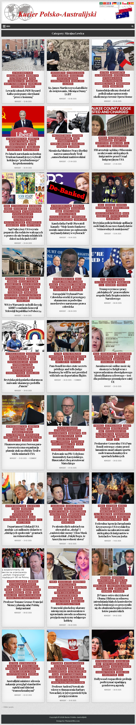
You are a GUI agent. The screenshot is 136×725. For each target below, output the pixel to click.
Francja (8, 589)
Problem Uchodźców (122, 514)
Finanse (101, 506)
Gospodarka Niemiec (63, 138)
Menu (8, 26)
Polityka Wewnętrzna (117, 138)
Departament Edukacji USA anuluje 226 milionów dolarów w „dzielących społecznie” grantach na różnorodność (23, 531)
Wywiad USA (121, 285)
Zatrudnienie (74, 146)
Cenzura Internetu (108, 354)
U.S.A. (126, 143)
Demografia (110, 205)
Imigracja (103, 138)
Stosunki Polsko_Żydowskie (74, 677)
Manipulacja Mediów (31, 287)
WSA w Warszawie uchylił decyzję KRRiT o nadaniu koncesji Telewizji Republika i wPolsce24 (23, 308)
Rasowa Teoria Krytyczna (60, 287)
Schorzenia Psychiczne (60, 81)
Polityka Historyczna (18, 78)
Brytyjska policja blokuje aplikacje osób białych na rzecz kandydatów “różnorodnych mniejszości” (113, 226)
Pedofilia (33, 362)
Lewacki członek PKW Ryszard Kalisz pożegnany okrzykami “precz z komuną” (23, 94)
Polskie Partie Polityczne (67, 439)
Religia (106, 86)
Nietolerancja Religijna (112, 78)
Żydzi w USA (75, 362)
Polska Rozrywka (15, 292)
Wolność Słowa (68, 522)
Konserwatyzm (32, 75)
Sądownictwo (34, 298)
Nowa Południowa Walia (112, 81)
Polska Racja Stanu (16, 81)
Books (6, 206)
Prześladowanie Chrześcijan (61, 219)
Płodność (78, 598)
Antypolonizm (57, 663)
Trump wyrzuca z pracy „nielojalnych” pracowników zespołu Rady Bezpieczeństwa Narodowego (113, 293)
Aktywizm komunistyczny (22, 73)
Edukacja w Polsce (59, 669)
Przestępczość (102, 143)
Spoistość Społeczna (119, 216)
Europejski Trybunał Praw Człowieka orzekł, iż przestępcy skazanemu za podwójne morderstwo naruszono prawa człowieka (68, 300)
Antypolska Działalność (15, 278)
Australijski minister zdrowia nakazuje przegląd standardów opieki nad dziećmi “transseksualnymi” (23, 685)
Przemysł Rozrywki (101, 666)
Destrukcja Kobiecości (15, 354)
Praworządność (123, 83)
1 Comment (77, 380)
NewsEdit (18, 101)
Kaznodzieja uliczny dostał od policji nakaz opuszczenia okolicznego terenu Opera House (113, 93)
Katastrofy (105, 508)
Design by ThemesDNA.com (68, 721)
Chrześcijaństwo (58, 73)
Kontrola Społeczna (18, 144)
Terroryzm (27, 440)
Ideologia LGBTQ (76, 75)
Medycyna (31, 356)
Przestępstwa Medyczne (22, 370)
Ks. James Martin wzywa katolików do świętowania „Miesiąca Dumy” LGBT (68, 91)
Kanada (33, 141)
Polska (32, 78)
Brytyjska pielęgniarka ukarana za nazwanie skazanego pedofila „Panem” (23, 383)
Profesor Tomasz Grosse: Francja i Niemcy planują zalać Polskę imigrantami (23, 605)
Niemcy (76, 138)
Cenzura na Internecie (103, 356)
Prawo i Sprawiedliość (60, 441)
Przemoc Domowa (11, 437)
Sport (109, 439)
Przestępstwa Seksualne (67, 78)
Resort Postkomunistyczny (16, 84)
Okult (33, 359)
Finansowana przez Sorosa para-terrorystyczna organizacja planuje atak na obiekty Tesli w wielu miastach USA (23, 448)
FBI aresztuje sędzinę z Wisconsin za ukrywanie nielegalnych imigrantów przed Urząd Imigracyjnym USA (113, 154)
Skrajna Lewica (35, 84)
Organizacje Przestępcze (23, 217)
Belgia (96, 354)
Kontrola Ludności (121, 75)
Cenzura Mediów (33, 278)
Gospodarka (77, 135)
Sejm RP (80, 444)
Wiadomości (29, 86)
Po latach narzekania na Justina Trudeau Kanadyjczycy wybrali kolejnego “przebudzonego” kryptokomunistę (23, 158)
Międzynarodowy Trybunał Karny (72, 284)
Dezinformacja (35, 206)
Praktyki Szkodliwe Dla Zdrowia (67, 593)
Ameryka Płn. (33, 139)
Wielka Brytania (113, 219)
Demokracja (121, 205)
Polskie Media (31, 81)
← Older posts (7, 707)
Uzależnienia (68, 84)
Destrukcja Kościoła (75, 73)
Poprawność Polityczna (104, 83)
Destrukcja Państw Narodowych (67, 430)
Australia (104, 72)
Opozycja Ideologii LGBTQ (22, 214)
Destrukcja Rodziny (60, 75)
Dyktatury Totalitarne (19, 141)
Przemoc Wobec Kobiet (105, 436)
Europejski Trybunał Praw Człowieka (67, 282)
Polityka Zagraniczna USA (105, 282)
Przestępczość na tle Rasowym (108, 213)
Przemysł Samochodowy (60, 144)
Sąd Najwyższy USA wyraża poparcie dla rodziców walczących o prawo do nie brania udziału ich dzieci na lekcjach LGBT (23, 233)
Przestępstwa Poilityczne (29, 295)
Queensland (33, 674)
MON (84, 433)
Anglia (101, 205)
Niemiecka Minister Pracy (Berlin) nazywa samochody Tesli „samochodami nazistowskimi (68, 154)
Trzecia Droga (17, 86)
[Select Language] (109, 6)
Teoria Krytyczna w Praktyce (109, 519)
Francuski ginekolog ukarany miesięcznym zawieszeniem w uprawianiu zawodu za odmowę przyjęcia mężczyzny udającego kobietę (68, 614)
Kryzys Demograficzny (15, 592)
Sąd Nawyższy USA (34, 222)
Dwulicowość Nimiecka (61, 135)
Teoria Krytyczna (14, 150)
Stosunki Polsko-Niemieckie (29, 595)
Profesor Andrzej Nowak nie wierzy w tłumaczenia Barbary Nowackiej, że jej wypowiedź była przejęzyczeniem (67, 691)
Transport (101, 588)
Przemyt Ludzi (119, 140)
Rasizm (125, 213)
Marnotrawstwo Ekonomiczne (112, 511)
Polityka (32, 144)
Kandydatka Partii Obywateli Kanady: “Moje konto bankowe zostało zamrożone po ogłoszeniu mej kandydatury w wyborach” (68, 228)
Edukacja (8, 209)
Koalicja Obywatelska (15, 75)
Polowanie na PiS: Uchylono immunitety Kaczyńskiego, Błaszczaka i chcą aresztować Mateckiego (68, 458)
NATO (103, 279)
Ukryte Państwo (104, 146)
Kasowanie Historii (103, 208)
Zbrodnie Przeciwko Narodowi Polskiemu (68, 450)
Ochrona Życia (80, 587)
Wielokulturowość (31, 150)
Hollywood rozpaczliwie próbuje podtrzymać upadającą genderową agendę (113, 682)
